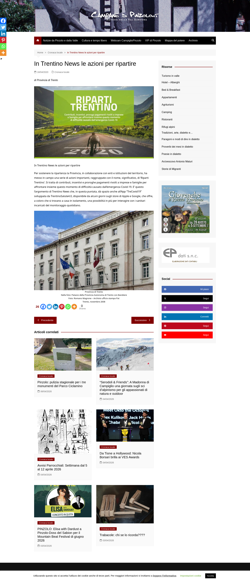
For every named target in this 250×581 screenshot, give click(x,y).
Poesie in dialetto (171, 154)
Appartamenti (169, 97)
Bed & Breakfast (171, 90)
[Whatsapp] (68, 306)
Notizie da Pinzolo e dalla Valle (60, 40)
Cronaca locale (62, 72)
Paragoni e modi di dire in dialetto (180, 139)
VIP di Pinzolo (153, 40)
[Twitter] (49, 306)
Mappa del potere (175, 40)
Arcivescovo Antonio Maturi (177, 161)
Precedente (45, 320)
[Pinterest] (62, 306)
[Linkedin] (55, 306)
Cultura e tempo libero (94, 40)
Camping (167, 112)
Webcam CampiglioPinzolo (126, 40)
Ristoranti (167, 119)
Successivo (143, 320)
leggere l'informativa (164, 575)
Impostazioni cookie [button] (190, 575)
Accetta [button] (210, 576)
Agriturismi (168, 104)
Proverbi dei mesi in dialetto (177, 146)
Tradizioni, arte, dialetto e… (177, 132)
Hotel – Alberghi (171, 82)
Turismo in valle (170, 75)
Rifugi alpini (168, 127)
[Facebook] (40, 306)
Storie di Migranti (171, 169)
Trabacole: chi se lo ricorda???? (122, 535)
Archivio (193, 40)
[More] (74, 306)
